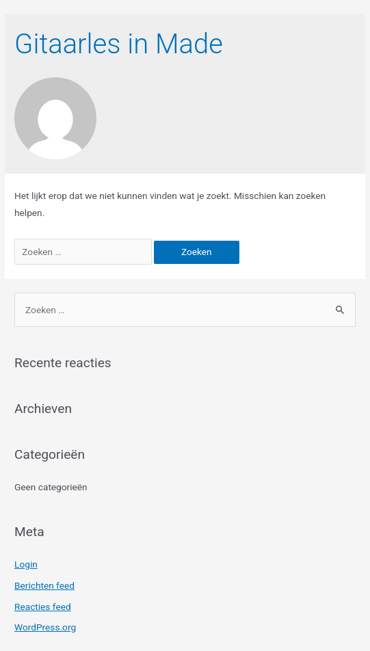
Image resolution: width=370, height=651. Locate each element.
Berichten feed (44, 585)
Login (26, 564)
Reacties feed (42, 606)
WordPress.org (45, 627)
